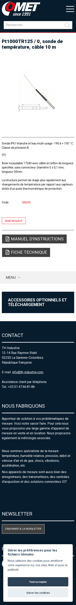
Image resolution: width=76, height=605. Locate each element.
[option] (38, 91)
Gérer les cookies (38, 592)
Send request (13, 220)
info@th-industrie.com (27, 372)
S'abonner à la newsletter (23, 528)
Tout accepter (38, 581)
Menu (11, 277)
